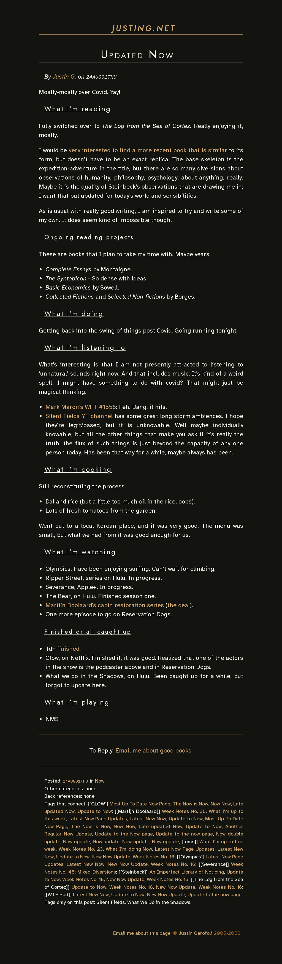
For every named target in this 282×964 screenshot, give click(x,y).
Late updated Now (160, 826)
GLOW (98, 803)
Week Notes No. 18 (83, 879)
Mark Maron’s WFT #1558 (80, 407)
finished (68, 648)
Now (99, 781)
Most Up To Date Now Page (140, 803)
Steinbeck (133, 872)
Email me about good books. (154, 750)
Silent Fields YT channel (79, 416)
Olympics (190, 856)
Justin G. (64, 76)
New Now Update (111, 856)
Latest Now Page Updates (98, 819)
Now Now (221, 803)
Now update (76, 841)
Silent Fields (110, 902)
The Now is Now (190, 803)
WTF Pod (58, 894)
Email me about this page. (142, 933)
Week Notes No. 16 (153, 856)
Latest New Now (148, 819)
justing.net (144, 28)
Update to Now (95, 811)
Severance (214, 864)
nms (189, 841)
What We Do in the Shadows (158, 902)
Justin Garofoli (195, 933)
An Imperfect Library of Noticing (187, 872)
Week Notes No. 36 (184, 811)
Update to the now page (184, 834)
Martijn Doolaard (137, 811)
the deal (178, 605)
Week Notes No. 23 (81, 849)
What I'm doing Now (129, 849)
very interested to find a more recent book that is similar (148, 150)
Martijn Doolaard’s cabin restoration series (104, 605)
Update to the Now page (124, 834)
